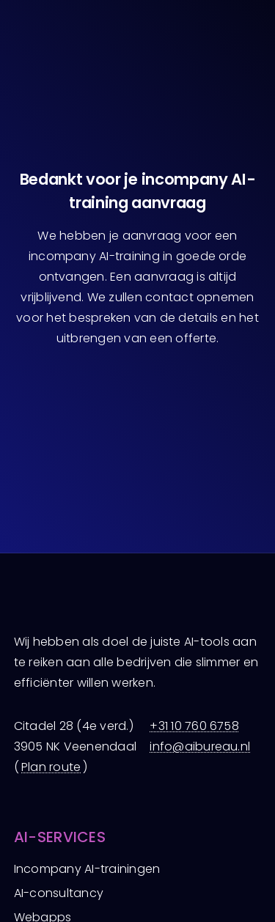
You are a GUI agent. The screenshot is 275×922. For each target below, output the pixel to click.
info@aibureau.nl (200, 746)
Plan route (51, 767)
